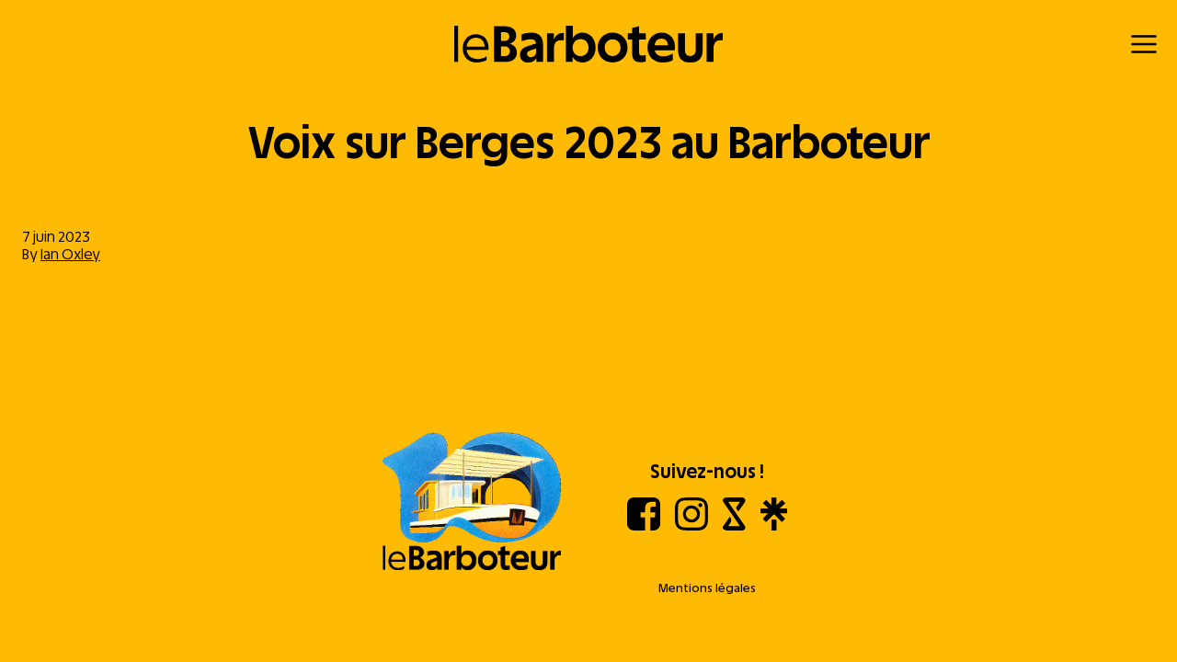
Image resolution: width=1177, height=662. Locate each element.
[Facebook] (644, 525)
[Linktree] (773, 525)
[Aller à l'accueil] (472, 503)
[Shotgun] (734, 525)
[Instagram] (691, 525)
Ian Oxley (70, 254)
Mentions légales (707, 588)
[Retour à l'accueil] (589, 44)
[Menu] (1144, 44)
